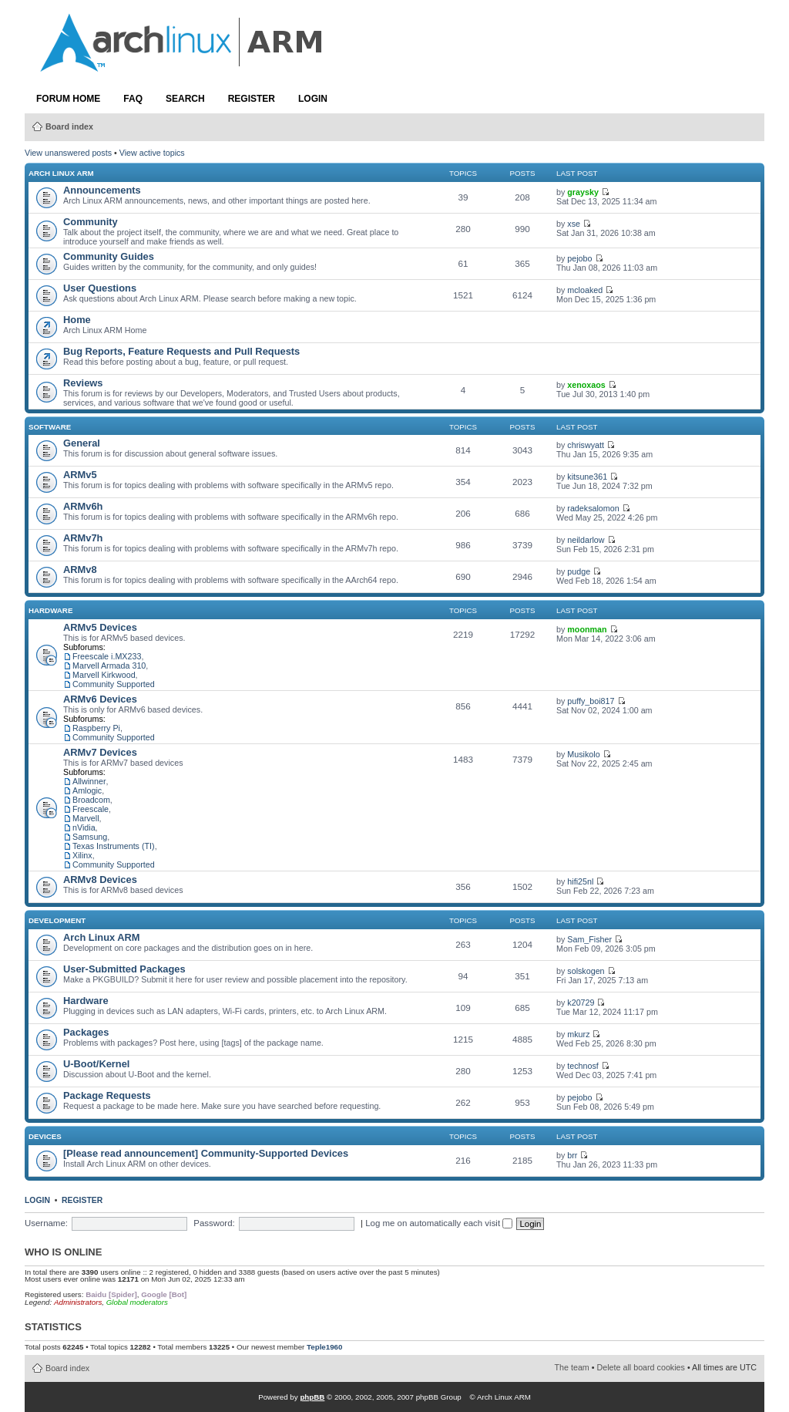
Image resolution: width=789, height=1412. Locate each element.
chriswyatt (585, 445)
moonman (586, 629)
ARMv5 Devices (100, 627)
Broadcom (91, 799)
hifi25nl (580, 881)
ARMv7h (82, 538)
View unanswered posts (68, 152)
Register (251, 98)
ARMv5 (80, 474)
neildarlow (585, 539)
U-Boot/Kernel (96, 1064)
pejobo (579, 258)
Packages (86, 1032)
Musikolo (583, 754)
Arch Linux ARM (61, 173)
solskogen (585, 971)
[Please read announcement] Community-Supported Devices (205, 1153)
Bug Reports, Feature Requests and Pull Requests (181, 351)
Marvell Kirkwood (104, 674)
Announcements (102, 190)
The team (572, 1367)
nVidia (84, 827)
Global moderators (137, 1302)
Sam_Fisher (589, 939)
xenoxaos (586, 384)
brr (572, 1155)
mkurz (578, 1034)
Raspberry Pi (96, 728)
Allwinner (89, 781)
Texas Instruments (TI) (113, 846)
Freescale (90, 809)
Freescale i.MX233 (106, 656)
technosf (583, 1065)
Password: (213, 1223)
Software (50, 427)
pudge (578, 571)
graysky (583, 192)
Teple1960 (324, 1347)
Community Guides (108, 256)
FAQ (133, 98)
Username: (46, 1223)
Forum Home (68, 98)
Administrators (78, 1302)
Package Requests (107, 1095)
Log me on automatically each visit (438, 1223)
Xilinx (82, 855)
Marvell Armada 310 (109, 665)
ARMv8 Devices (100, 879)
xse (573, 223)
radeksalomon (593, 508)
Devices (45, 1136)
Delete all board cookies (641, 1367)
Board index (69, 126)
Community (90, 221)
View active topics (152, 152)
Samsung (89, 836)
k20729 (580, 1002)
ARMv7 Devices (100, 752)
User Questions (99, 288)
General (81, 443)
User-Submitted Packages (124, 969)
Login (312, 98)
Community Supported (113, 684)
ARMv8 (80, 569)
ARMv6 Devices (100, 699)
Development (57, 920)
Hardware (50, 610)
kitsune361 (587, 476)
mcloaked (585, 290)
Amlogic (87, 790)
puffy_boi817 (590, 701)
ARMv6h (82, 506)
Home (77, 319)
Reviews (82, 383)
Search (185, 98)
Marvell (85, 818)
